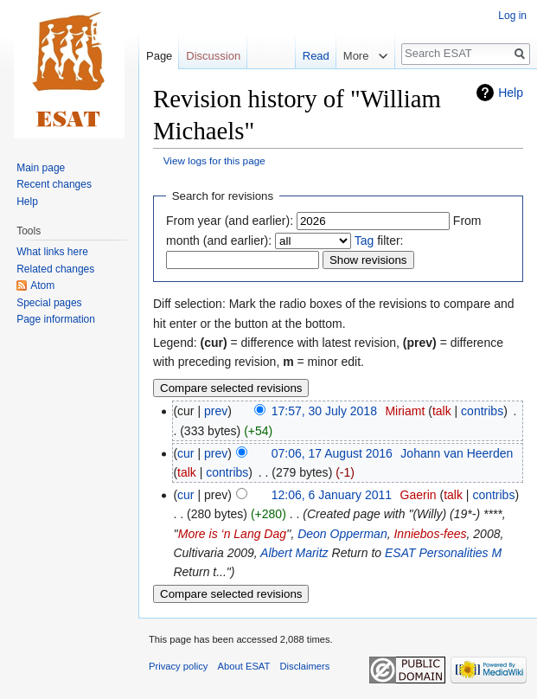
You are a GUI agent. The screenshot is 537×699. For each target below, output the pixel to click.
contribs (482, 411)
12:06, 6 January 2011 (332, 495)
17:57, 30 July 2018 (324, 411)
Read (304, 55)
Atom (42, 285)
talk (441, 411)
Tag (364, 240)
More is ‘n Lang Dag (232, 534)
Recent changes (54, 184)
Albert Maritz (294, 553)
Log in (512, 16)
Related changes (55, 269)
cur (185, 453)
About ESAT (244, 666)
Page (159, 55)
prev (215, 411)
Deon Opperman (342, 534)
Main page (40, 168)
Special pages (48, 303)
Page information (55, 319)
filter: (379, 240)
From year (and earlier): (229, 221)
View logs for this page (214, 160)
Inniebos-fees (429, 534)
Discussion (213, 55)
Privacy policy (178, 666)
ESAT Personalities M (443, 553)
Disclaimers (305, 666)
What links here (52, 252)
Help (510, 92)
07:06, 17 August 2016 (332, 453)
